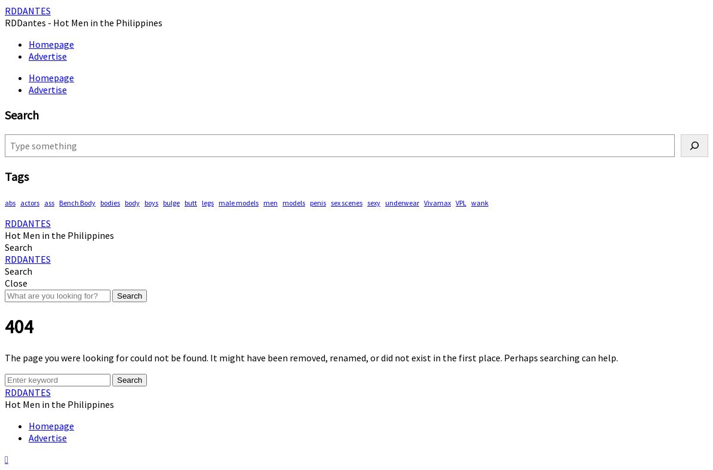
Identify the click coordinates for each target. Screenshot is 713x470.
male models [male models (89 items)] (239, 202)
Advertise (48, 56)
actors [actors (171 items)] (29, 202)
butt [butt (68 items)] (191, 202)
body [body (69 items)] (132, 202)
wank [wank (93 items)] (479, 202)
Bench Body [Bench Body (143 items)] (77, 202)
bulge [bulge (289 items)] (171, 202)
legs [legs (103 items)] (208, 202)
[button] (18, 247)
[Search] (694, 145)
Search (129, 295)
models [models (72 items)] (293, 202)
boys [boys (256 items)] (151, 202)
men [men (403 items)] (270, 202)
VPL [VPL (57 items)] (461, 202)
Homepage (51, 44)
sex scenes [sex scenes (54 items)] (346, 202)
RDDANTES (28, 11)
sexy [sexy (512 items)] (373, 202)
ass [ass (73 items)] (49, 202)
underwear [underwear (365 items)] (402, 202)
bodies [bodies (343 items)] (110, 202)
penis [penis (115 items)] (318, 202)
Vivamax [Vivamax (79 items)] (437, 202)
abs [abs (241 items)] (10, 202)
